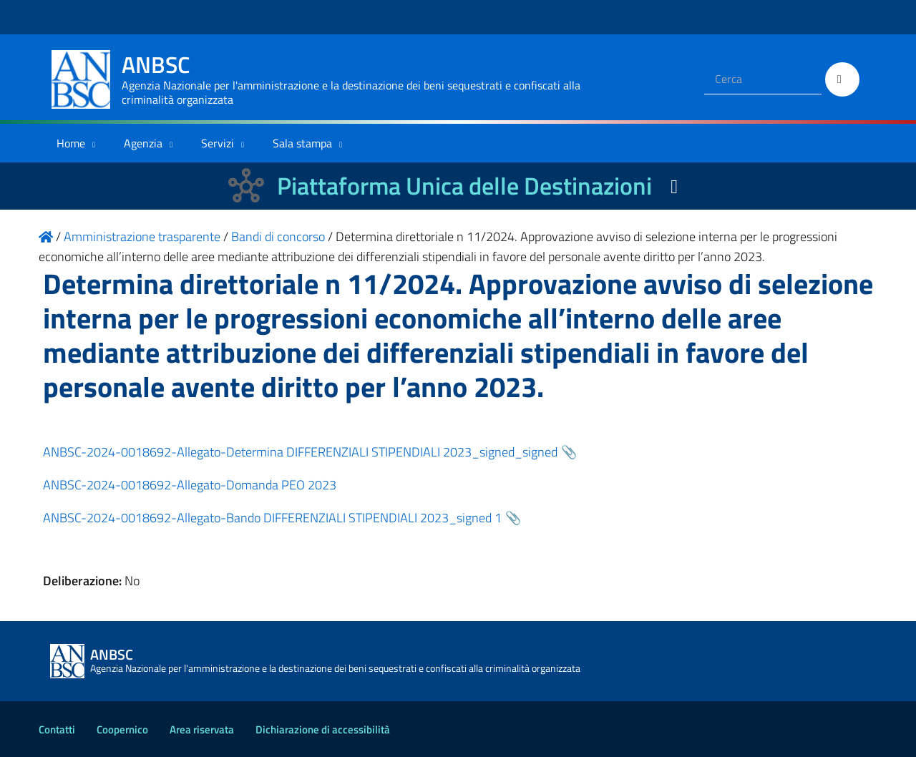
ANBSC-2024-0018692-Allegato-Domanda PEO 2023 (189, 484)
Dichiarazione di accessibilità (322, 729)
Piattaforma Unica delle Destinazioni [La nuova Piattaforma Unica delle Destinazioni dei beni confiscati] (464, 185)
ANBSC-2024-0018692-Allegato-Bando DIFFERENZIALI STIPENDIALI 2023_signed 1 (272, 517)
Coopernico (122, 729)
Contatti (57, 729)
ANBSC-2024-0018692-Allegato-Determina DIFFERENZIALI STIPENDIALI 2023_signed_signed (300, 451)
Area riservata (202, 729)
